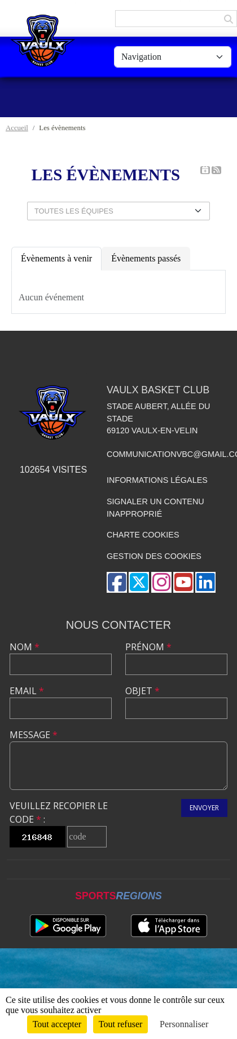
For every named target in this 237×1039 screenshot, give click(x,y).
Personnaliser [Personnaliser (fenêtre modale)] (184, 1024)
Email (27, 691)
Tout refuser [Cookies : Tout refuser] (121, 1024)
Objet (142, 691)
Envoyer (204, 807)
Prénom (148, 647)
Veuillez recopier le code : (59, 812)
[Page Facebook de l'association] (117, 582)
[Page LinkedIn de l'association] (205, 582)
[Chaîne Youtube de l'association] (183, 582)
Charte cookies (143, 534)
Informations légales (157, 480)
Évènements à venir (56, 258)
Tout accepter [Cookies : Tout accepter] (57, 1024)
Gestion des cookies (154, 556)
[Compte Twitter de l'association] (139, 582)
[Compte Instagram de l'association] (161, 582)
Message (34, 735)
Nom (25, 647)
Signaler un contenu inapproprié (155, 507)
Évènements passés (146, 258)
